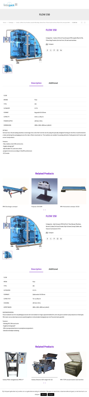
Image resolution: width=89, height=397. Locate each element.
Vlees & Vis (49, 229)
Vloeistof (54, 229)
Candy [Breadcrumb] (17, 22)
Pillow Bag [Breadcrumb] (36, 22)
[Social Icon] (47, 50)
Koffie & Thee (67, 224)
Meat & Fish (80, 38)
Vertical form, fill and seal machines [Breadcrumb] (48, 22)
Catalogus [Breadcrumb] (10, 22)
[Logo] (9, 4)
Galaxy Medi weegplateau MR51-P (13, 379)
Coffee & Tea (60, 38)
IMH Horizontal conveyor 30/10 (69, 206)
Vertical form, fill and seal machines (66, 40)
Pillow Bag (49, 40)
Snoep (73, 226)
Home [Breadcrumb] (4, 22)
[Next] (84, 22)
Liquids (74, 38)
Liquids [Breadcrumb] (32, 22)
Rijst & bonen (67, 226)
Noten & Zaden (50, 226)
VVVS (59, 229)
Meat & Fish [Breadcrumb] (60, 22)
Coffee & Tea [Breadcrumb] (23, 22)
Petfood (56, 226)
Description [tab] (36, 83)
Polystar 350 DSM (37, 206)
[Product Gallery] (40, 61)
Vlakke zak (78, 226)
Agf (54, 224)
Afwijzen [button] (51, 394)
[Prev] (81, 22)
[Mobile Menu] (16, 4)
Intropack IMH (68, 38)
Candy (55, 38)
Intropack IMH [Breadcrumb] (66, 22)
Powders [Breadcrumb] (28, 22)
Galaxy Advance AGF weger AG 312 (42, 379)
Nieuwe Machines (76, 224)
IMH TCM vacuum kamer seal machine (71, 379)
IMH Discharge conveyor (10, 206)
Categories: (49, 38)
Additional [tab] (53, 83)
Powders (54, 40)
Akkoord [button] (44, 394)
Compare (51, 44)
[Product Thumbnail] (23, 46)
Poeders (61, 226)
